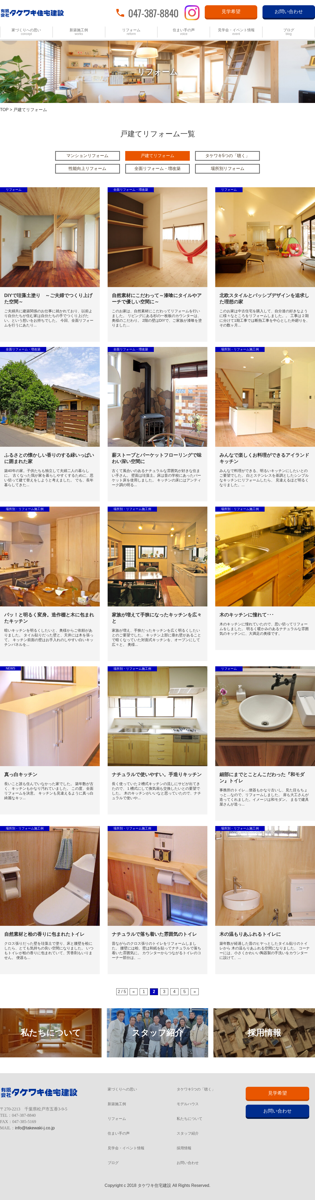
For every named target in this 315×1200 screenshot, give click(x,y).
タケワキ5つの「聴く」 (227, 155)
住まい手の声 (184, 32)
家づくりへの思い (26, 32)
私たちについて (189, 1119)
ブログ (288, 32)
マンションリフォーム (87, 155)
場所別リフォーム (227, 168)
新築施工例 (79, 32)
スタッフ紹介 (188, 1133)
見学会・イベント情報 (236, 32)
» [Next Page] (194, 991)
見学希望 (231, 11)
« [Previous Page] (134, 991)
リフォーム (131, 32)
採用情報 (184, 1148)
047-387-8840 (153, 12)
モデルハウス (188, 1104)
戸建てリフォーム (157, 155)
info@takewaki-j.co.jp (35, 1128)
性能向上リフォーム (87, 168)
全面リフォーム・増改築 (157, 168)
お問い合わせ (289, 11)
